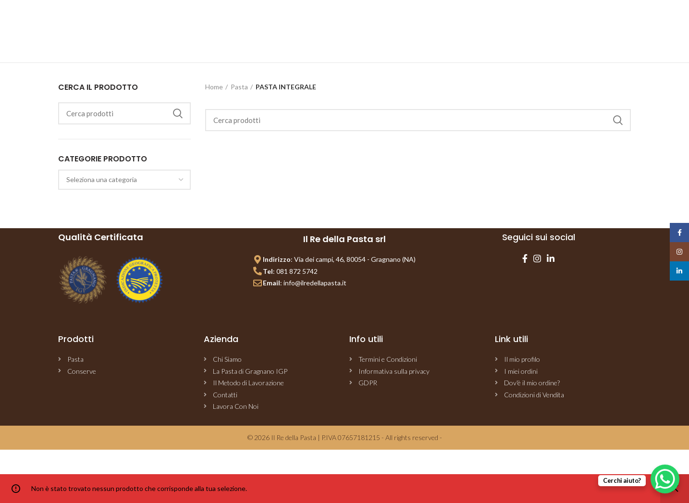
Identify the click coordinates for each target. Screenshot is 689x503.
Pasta (239, 87)
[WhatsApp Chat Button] (665, 479)
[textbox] (101, 179)
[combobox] (124, 180)
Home (214, 87)
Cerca (178, 113)
